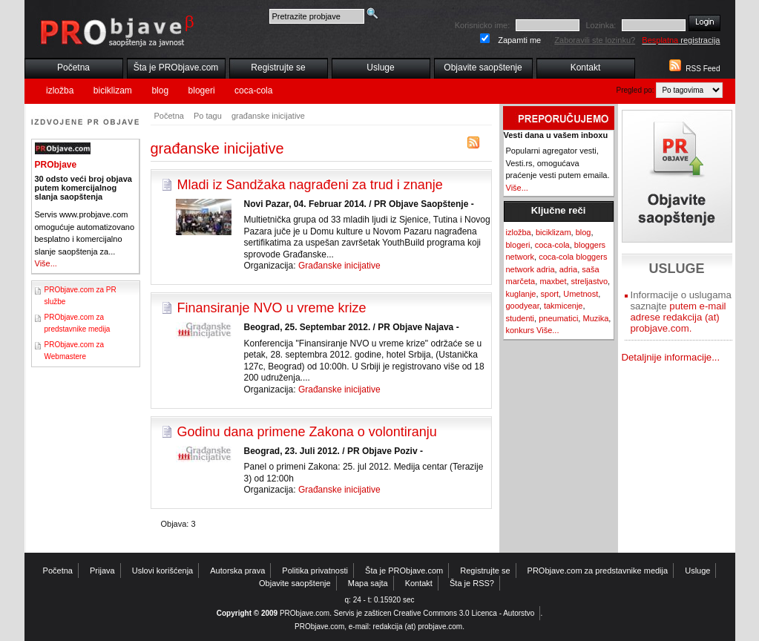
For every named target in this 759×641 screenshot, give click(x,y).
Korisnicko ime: (482, 25)
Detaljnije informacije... (671, 357)
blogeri (201, 90)
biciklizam (112, 90)
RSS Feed (703, 69)
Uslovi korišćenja (163, 570)
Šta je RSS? (472, 583)
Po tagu (208, 115)
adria (568, 269)
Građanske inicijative (339, 265)
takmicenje (563, 305)
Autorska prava (237, 570)
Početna (73, 67)
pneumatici (558, 318)
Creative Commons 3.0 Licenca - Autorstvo (463, 613)
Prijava (102, 570)
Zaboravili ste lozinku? (594, 40)
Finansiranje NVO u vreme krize (272, 307)
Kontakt (586, 67)
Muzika (595, 318)
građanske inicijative (268, 115)
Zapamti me (519, 40)
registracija (681, 40)
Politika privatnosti (315, 570)
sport (550, 293)
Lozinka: (600, 25)
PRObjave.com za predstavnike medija (598, 570)
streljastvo (589, 281)
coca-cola (253, 90)
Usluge (380, 67)
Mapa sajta (368, 583)
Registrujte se (278, 67)
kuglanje (521, 293)
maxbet (552, 281)
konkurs (520, 330)
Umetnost (580, 293)
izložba (59, 90)
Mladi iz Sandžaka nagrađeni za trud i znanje (310, 184)
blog (159, 90)
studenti (520, 318)
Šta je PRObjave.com (176, 67)
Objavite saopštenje (483, 67)
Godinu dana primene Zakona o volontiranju (307, 431)
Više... (46, 263)
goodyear (522, 305)
